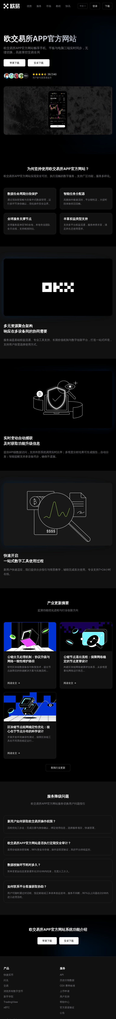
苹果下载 (14, 62)
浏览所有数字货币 (13, 991)
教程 (58, 6)
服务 (39, 6)
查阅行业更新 (58, 767)
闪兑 (6, 980)
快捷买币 (8, 974)
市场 (48, 6)
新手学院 (8, 996)
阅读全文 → (13, 682)
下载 (107, 6)
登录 (95, 6)
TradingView (11, 1001)
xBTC (7, 1007)
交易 (6, 985)
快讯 (68, 6)
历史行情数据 (67, 980)
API (62, 974)
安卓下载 (39, 62)
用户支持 (64, 996)
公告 (62, 1012)
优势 (29, 6)
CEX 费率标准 (67, 985)
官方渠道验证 (67, 1007)
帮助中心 (64, 1001)
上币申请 (64, 991)
